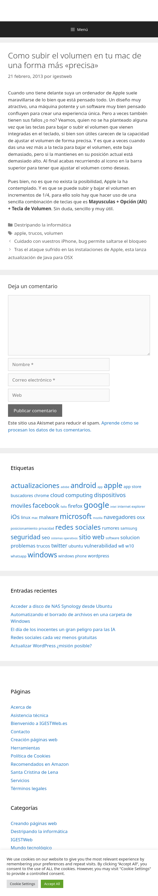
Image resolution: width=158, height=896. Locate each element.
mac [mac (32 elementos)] (34, 518)
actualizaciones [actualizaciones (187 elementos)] (35, 485)
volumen (53, 233)
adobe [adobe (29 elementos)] (65, 487)
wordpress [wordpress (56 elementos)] (98, 556)
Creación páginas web (34, 739)
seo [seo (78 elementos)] (46, 537)
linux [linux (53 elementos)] (25, 517)
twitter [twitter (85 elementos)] (59, 545)
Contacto (20, 731)
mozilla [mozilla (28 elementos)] (97, 518)
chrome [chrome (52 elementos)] (41, 495)
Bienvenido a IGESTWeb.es (39, 723)
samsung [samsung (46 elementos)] (128, 528)
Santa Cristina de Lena (34, 772)
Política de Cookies (30, 756)
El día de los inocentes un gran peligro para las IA (63, 629)
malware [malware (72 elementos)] (48, 517)
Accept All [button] (52, 883)
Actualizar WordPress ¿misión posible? (51, 646)
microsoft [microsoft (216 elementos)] (76, 516)
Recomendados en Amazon (40, 764)
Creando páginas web (34, 823)
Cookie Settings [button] (22, 883)
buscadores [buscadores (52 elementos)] (22, 495)
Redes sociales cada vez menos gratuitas (54, 637)
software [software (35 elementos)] (112, 538)
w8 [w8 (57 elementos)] (121, 546)
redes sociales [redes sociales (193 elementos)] (78, 527)
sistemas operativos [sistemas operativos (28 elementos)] (64, 538)
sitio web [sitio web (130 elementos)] (91, 537)
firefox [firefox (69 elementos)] (75, 506)
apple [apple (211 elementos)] (113, 485)
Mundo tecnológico (31, 848)
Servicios (20, 780)
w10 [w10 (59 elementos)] (129, 546)
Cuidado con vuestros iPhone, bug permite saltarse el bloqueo (80, 241)
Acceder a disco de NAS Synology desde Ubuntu (61, 606)
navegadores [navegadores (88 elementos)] (120, 517)
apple (20, 233)
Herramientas (25, 748)
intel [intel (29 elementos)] (113, 507)
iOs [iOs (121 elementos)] (15, 517)
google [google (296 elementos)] (96, 504)
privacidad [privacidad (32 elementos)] (46, 528)
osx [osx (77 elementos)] (141, 517)
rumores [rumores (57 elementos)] (110, 528)
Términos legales (29, 788)
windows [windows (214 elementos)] (42, 555)
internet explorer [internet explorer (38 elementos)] (131, 506)
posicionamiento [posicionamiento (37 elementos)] (24, 528)
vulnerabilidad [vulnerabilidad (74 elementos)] (100, 545)
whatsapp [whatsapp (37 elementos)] (18, 556)
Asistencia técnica (29, 715)
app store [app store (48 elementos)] (132, 486)
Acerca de (21, 707)
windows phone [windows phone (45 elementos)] (72, 555)
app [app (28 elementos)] (99, 487)
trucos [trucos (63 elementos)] (43, 546)
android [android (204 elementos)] (83, 485)
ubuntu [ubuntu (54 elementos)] (75, 546)
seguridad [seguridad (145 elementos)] (26, 537)
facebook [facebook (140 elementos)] (46, 505)
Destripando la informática (42, 225)
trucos (35, 233)
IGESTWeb (22, 839)
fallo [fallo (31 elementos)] (64, 507)
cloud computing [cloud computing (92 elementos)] (71, 495)
